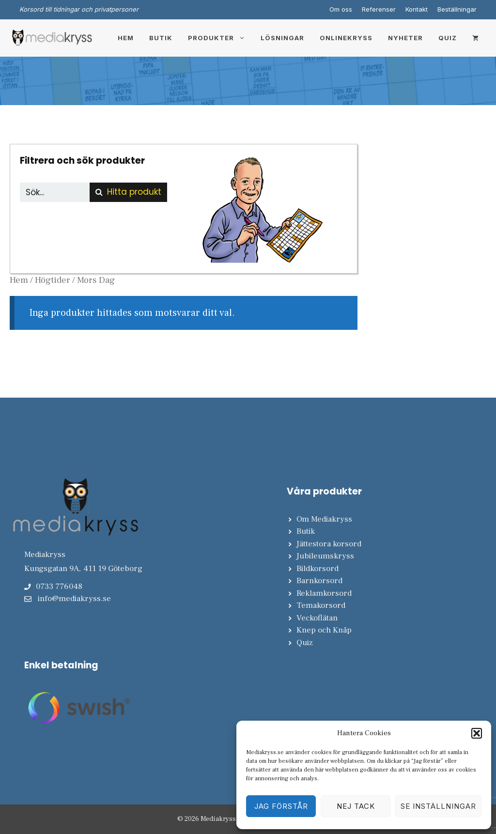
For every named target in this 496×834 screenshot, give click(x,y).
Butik (160, 38)
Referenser (379, 9)
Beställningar (457, 9)
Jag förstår (281, 806)
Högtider (52, 280)
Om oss (340, 9)
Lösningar (282, 38)
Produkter (220, 38)
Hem (126, 38)
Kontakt (416, 9)
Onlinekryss (346, 38)
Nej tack (356, 806)
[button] (476, 733)
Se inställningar (438, 806)
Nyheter (405, 38)
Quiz (447, 38)
